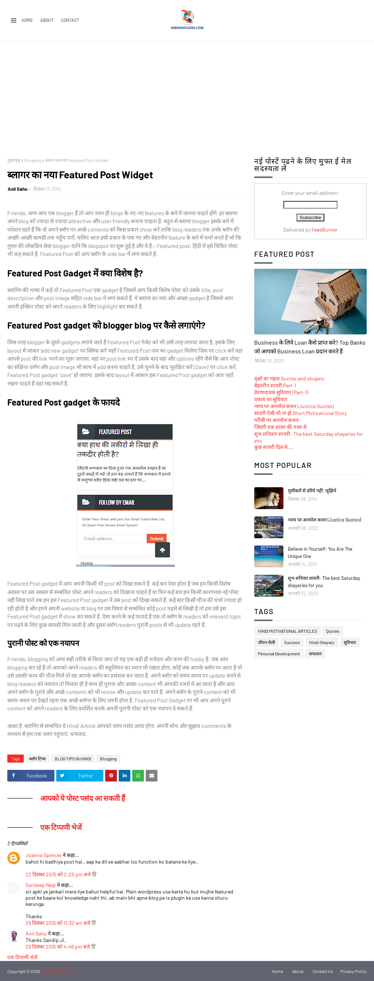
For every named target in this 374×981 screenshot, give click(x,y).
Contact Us (323, 971)
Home (27, 20)
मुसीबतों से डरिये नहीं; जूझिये (312, 490)
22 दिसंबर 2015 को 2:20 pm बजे (59, 874)
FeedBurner (324, 229)
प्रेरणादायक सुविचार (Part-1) (281, 392)
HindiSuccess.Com (58, 971)
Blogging (32, 160)
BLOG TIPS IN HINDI (73, 758)
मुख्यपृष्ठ (13, 160)
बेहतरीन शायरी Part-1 (275, 385)
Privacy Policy (353, 971)
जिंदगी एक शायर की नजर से (280, 427)
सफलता (315, 653)
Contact (70, 20)
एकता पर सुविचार (270, 399)
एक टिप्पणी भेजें (22, 957)
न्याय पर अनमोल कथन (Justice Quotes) (294, 406)
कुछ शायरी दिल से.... (273, 447)
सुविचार (350, 642)
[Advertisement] (187, 95)
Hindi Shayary (322, 642)
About (47, 20)
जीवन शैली (266, 642)
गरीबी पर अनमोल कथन (276, 420)
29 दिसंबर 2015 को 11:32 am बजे (58, 923)
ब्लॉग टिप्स (37, 758)
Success (292, 642)
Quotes (332, 630)
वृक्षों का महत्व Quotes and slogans (289, 378)
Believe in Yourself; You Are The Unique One (320, 552)
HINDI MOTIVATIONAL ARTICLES (287, 630)
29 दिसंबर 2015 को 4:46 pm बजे (58, 946)
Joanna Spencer (44, 855)
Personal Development (279, 653)
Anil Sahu (17, 189)
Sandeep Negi (41, 885)
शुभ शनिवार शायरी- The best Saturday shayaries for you (324, 581)
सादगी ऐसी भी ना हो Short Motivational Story (300, 413)
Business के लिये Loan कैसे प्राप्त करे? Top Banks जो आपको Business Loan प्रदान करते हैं (310, 346)
